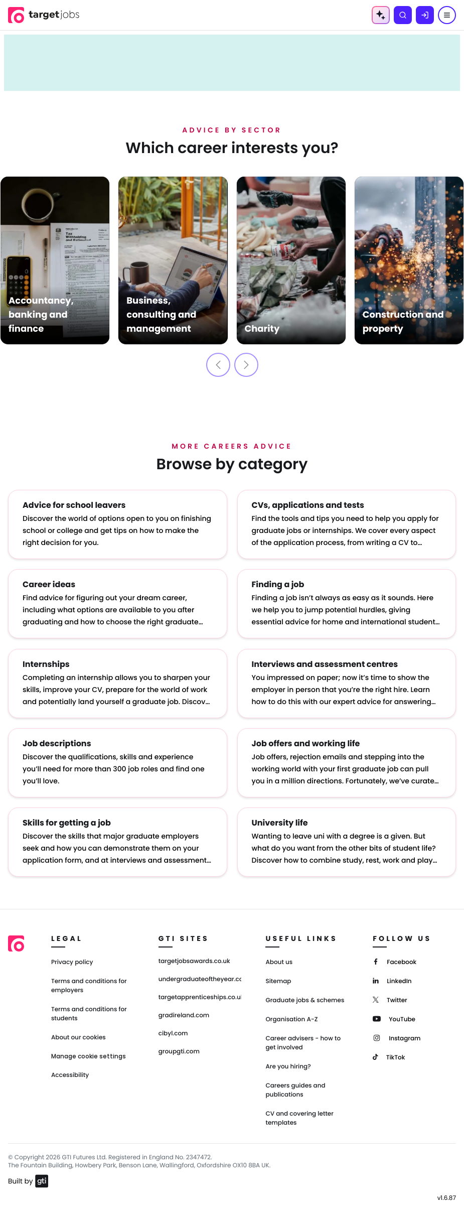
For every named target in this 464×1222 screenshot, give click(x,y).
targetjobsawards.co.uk (194, 961)
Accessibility (70, 1074)
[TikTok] (389, 1056)
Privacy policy (72, 962)
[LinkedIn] (392, 980)
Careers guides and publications (295, 1090)
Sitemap (278, 981)
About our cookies (78, 1037)
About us (278, 962)
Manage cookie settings (88, 1056)
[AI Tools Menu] (381, 15)
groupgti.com (179, 1051)
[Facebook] (394, 961)
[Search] (403, 15)
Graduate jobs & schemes (304, 1000)
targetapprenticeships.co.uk (200, 997)
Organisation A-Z (291, 1019)
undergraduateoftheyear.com (200, 979)
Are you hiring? (288, 1066)
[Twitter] (390, 999)
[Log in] (425, 15)
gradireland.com (184, 1015)
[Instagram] (396, 1037)
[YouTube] (394, 1018)
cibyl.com (173, 1033)
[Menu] (447, 15)
